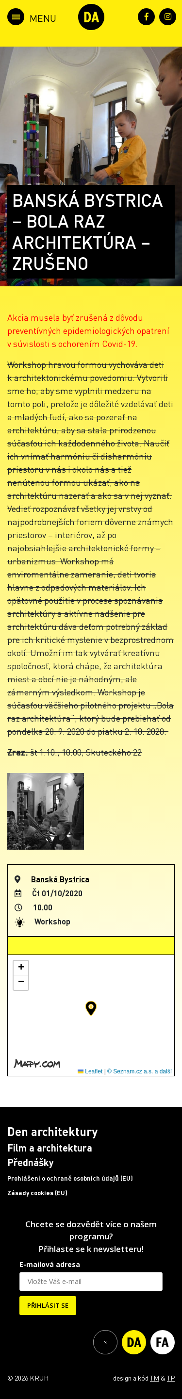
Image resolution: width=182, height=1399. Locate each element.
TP (171, 1377)
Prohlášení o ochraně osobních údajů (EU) (70, 1178)
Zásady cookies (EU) (37, 1193)
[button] (91, 1008)
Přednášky (30, 1162)
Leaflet (90, 1071)
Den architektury (52, 1131)
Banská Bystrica (60, 879)
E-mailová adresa (49, 1264)
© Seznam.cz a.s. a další (139, 1071)
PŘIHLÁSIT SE (47, 1305)
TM (154, 1377)
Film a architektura (49, 1147)
